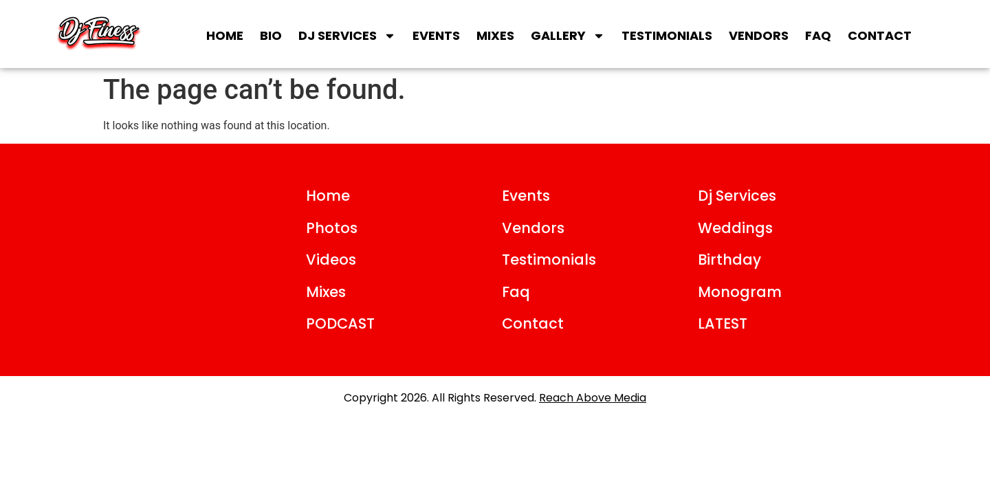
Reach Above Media (592, 398)
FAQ (818, 35)
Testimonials (667, 35)
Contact (880, 35)
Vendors (759, 35)
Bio (271, 35)
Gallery (568, 36)
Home (224, 35)
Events (436, 35)
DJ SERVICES (347, 36)
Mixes (495, 35)
